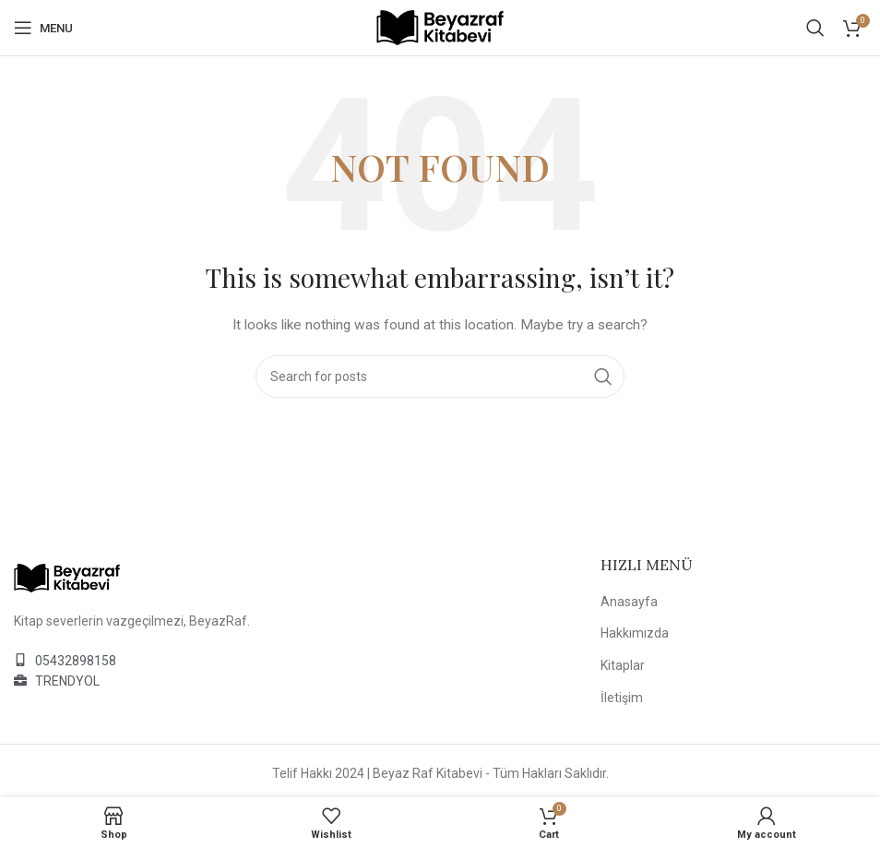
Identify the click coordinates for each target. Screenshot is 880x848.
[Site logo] (440, 26)
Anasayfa (629, 601)
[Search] (815, 27)
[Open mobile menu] (43, 27)
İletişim (622, 697)
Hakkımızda (635, 633)
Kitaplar (623, 665)
